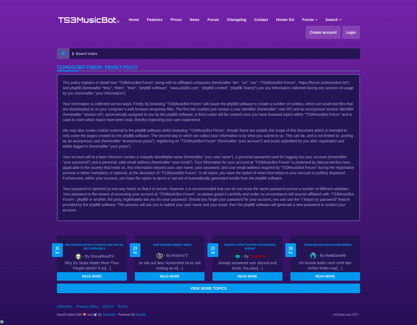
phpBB (141, 315)
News (194, 20)
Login (351, 32)
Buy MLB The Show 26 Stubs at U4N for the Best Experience (94, 246)
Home (134, 20)
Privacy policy (87, 306)
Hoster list (285, 20)
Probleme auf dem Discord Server (327, 245)
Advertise (64, 306)
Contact (261, 20)
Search (334, 20)
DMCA (108, 306)
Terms (122, 306)
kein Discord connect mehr (172, 245)
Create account (323, 32)
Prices (176, 20)
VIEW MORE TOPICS (208, 288)
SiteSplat (108, 315)
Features (154, 20)
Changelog (236, 20)
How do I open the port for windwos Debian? (250, 246)
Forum (213, 20)
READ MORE (92, 276)
